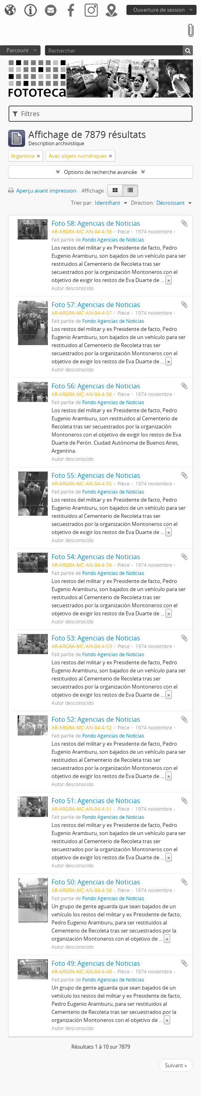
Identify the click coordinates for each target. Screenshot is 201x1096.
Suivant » (176, 1065)
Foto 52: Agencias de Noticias (95, 719)
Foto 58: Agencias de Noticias (95, 223)
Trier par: (81, 202)
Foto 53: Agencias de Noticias (95, 638)
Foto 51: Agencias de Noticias (95, 800)
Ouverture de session (159, 9)
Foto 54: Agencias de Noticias (95, 556)
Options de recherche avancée (100, 172)
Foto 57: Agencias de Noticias (95, 304)
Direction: (142, 202)
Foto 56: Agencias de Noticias (95, 386)
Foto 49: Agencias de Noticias (95, 963)
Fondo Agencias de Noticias (113, 239)
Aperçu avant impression (42, 190)
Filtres (26, 113)
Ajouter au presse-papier (184, 223)
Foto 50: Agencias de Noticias (95, 882)
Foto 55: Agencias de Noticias (95, 475)
